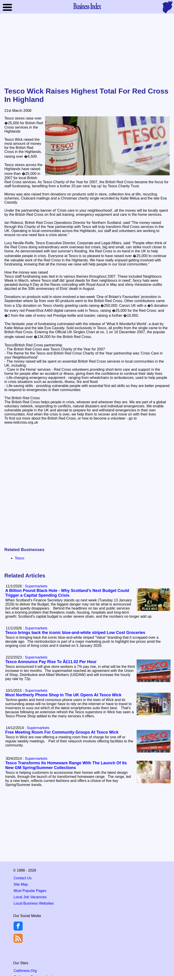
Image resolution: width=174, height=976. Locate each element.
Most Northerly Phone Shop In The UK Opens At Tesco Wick (63, 695)
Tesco (19, 558)
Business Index (87, 6)
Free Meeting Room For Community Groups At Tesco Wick (61, 732)
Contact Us (22, 878)
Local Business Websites (34, 903)
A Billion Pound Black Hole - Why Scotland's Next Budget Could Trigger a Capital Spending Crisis (67, 593)
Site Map (21, 884)
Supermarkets (36, 586)
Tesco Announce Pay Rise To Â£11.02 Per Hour (51, 661)
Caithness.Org (25, 971)
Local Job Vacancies (30, 897)
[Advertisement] (87, 50)
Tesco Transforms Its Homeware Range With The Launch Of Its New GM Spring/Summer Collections (66, 765)
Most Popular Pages (30, 891)
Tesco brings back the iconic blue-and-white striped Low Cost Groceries (75, 632)
